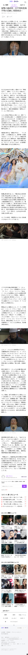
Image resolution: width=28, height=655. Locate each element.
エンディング (4, 481)
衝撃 (24, 481)
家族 (13, 481)
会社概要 (3, 632)
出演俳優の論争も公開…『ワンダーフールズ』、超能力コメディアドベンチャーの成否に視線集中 (13, 499)
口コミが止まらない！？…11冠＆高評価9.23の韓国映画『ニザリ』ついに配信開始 (13, 506)
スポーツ (22, 5)
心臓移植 (16, 481)
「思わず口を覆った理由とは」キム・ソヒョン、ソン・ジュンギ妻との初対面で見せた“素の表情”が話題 (13, 504)
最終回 (20, 481)
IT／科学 (5, 5)
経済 (14, 614)
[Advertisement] (14, 73)
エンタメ (14, 5)
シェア (10, 16)
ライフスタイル (14, 623)
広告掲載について (21, 628)
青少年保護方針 (4, 633)
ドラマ (9, 481)
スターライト (3, 13)
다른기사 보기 (24, 476)
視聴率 (3, 482)
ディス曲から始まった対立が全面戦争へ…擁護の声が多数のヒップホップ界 (13, 501)
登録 (24, 486)
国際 (5, 614)
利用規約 (8, 632)
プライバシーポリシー (16, 632)
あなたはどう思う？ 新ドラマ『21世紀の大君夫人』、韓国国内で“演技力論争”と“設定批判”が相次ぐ (13, 497)
